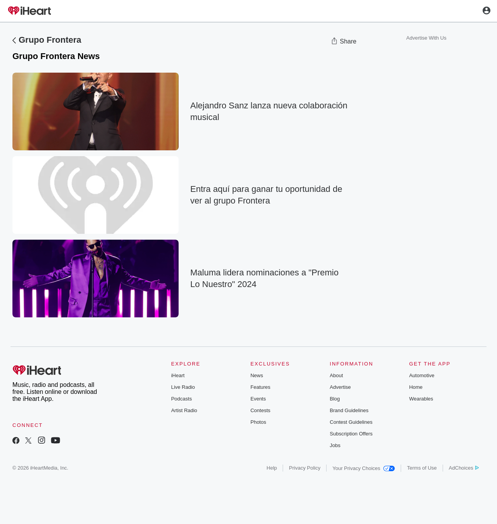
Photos (258, 422)
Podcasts (181, 399)
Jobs (335, 445)
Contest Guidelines (351, 422)
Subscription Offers (351, 434)
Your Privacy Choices (363, 468)
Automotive (421, 375)
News (256, 375)
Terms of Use (422, 468)
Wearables (421, 399)
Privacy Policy (304, 468)
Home (416, 387)
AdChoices (464, 468)
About (336, 375)
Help (272, 468)
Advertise (340, 387)
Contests (260, 410)
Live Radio (183, 387)
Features (260, 387)
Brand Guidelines (349, 410)
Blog (335, 399)
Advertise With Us (426, 38)
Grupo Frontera (50, 40)
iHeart (178, 375)
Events (258, 399)
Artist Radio (184, 410)
